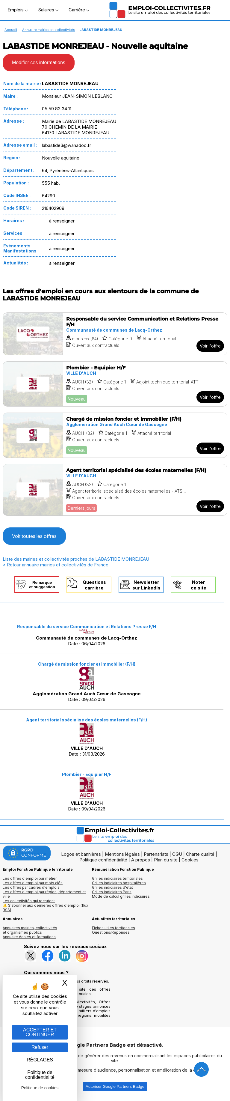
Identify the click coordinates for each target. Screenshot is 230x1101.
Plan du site (166, 860)
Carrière (79, 10)
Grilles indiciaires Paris (111, 892)
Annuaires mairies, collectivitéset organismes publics (30, 930)
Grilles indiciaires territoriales (117, 878)
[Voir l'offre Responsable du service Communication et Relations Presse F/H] (115, 334)
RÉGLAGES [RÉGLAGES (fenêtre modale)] (40, 1059)
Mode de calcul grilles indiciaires (121, 896)
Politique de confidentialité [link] (40, 1075)
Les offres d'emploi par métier (30, 878)
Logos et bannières (81, 854)
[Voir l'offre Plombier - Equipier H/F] (115, 384)
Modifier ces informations (38, 62)
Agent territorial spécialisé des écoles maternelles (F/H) (86, 719)
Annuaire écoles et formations (29, 937)
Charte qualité (200, 854)
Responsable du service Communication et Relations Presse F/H (86, 626)
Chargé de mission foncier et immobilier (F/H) (86, 664)
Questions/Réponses (111, 932)
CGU (177, 854)
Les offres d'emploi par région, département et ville (44, 894)
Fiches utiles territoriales (113, 928)
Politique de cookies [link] (40, 1087)
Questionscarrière (94, 585)
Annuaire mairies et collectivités (48, 30)
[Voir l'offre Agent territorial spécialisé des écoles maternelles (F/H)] (115, 489)
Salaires (48, 10)
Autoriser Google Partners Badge (115, 1086)
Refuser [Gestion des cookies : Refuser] (39, 1047)
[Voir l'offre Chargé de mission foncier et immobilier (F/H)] (115, 435)
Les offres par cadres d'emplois (31, 887)
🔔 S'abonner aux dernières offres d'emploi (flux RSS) (45, 907)
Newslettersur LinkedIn (146, 585)
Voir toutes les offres (34, 536)
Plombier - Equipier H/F (86, 774)
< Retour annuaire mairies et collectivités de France (55, 565)
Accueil (10, 30)
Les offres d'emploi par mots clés (33, 883)
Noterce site (198, 585)
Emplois (17, 10)
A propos (140, 860)
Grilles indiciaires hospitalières (119, 883)
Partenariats (156, 854)
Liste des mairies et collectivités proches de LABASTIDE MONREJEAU (76, 559)
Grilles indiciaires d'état (112, 887)
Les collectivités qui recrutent (29, 901)
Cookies (190, 860)
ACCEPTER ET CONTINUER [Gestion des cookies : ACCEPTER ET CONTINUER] (40, 1032)
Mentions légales (122, 854)
